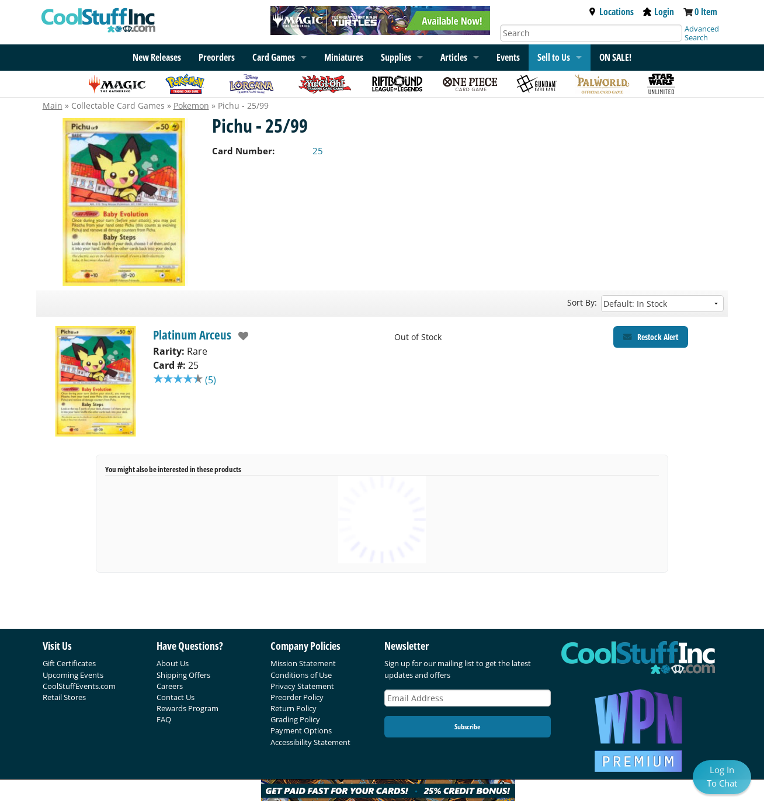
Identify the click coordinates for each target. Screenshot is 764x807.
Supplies (396, 57)
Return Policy (293, 708)
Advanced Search (702, 33)
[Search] (591, 33)
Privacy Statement (302, 686)
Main (52, 105)
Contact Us (176, 697)
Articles (453, 57)
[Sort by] (662, 303)
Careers (170, 686)
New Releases (157, 57)
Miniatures (343, 57)
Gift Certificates (69, 663)
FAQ (164, 719)
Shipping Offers (183, 675)
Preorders (217, 57)
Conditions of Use (301, 675)
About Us (173, 663)
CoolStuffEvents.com (79, 686)
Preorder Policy (297, 697)
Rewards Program (187, 708)
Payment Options (301, 730)
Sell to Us (553, 57)
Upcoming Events (73, 675)
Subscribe (467, 726)
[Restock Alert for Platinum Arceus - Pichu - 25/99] (650, 337)
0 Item (705, 11)
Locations (611, 11)
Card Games (273, 57)
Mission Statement (303, 663)
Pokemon (191, 105)
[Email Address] (467, 698)
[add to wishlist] (240, 336)
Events (508, 57)
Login (658, 11)
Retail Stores (64, 697)
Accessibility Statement (310, 742)
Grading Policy (295, 719)
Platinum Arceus (192, 335)
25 (317, 151)
